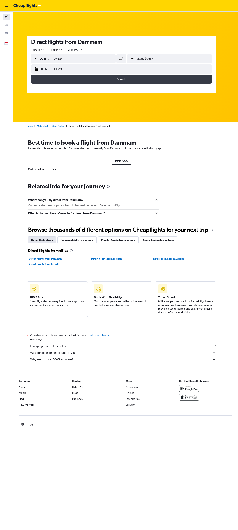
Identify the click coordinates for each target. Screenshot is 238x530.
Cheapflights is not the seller (127, 346)
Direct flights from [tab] (46, 239)
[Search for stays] (6, 25)
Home (34, 126)
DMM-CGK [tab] (125, 160)
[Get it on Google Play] (192, 388)
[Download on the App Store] (192, 397)
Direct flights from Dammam (50, 258)
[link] (186, 424)
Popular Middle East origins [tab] (81, 239)
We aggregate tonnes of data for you (127, 352)
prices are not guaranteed (106, 335)
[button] (6, 6)
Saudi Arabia (62, 126)
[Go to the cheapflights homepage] (27, 6)
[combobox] (42, 50)
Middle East (46, 126)
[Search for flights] (6, 17)
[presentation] (217, 171)
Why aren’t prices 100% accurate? (127, 359)
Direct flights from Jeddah (110, 258)
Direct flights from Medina (173, 258)
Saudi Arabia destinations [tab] (162, 239)
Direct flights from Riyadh (48, 263)
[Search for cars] (6, 32)
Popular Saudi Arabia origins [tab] (122, 239)
